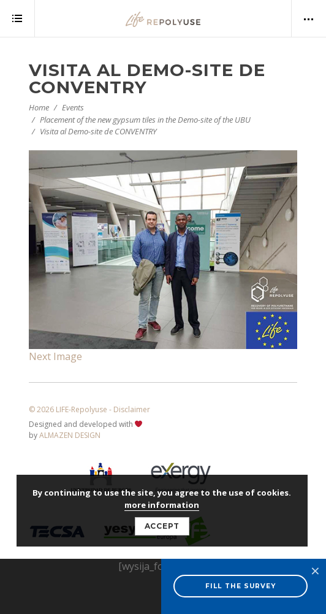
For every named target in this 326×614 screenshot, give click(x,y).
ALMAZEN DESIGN (69, 435)
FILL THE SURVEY (240, 586)
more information (161, 504)
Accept (162, 526)
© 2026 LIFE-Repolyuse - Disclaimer (89, 409)
